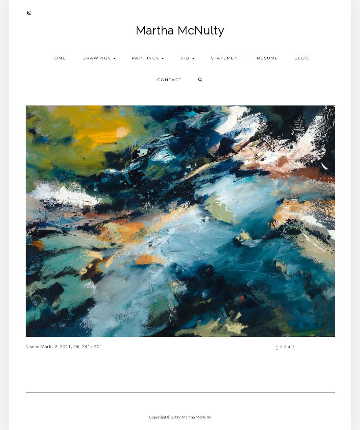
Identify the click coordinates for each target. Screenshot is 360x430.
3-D (187, 58)
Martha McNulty (180, 30)
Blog (302, 58)
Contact (169, 79)
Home (58, 58)
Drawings (99, 58)
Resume (267, 58)
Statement (226, 58)
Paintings (148, 58)
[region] (180, 237)
